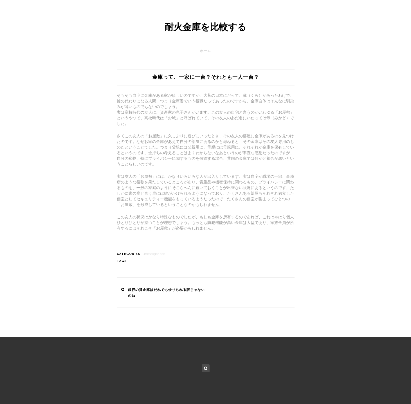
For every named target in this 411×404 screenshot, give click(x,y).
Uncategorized (154, 254)
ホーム (205, 51)
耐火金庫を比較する (205, 27)
